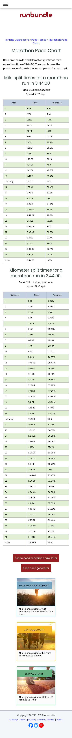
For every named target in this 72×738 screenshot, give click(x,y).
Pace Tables (38, 40)
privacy (31, 719)
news (22, 719)
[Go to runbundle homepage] (36, 16)
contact (51, 719)
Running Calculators (17, 40)
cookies (41, 719)
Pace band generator (36, 568)
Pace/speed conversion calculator (36, 558)
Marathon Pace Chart (50, 41)
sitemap (13, 719)
